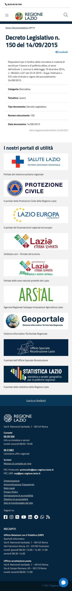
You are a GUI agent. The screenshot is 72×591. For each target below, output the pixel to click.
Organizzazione (12, 481)
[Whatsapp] (42, 517)
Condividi (61, 52)
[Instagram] (11, 517)
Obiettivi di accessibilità (16, 499)
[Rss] (48, 517)
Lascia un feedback (36, 400)
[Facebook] (5, 517)
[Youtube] (23, 517)
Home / (9, 27)
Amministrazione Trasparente (19, 484)
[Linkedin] (30, 517)
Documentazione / (20, 27)
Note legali (9, 488)
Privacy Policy (11, 492)
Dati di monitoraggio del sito (18, 503)
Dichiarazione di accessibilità (18, 495)
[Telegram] (36, 517)
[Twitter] (17, 517)
